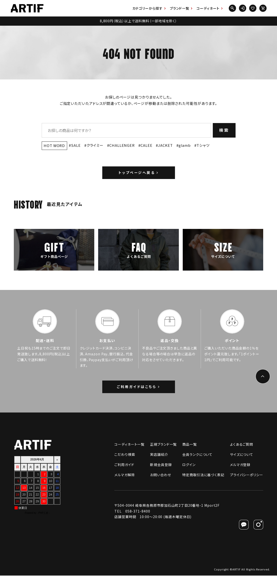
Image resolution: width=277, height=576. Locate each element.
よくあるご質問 (241, 444)
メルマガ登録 (240, 465)
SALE (76, 145)
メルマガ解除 (124, 475)
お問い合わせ (160, 475)
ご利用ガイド (124, 465)
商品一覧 (189, 444)
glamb (185, 145)
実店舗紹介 (159, 454)
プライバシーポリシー (246, 475)
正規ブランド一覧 (163, 444)
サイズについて (241, 454)
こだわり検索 (124, 454)
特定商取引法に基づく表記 (203, 475)
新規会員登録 (161, 465)
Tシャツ (203, 145)
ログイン (189, 465)
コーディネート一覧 (129, 444)
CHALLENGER (122, 145)
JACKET (165, 145)
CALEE (146, 145)
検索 (224, 130)
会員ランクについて (197, 454)
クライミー (95, 145)
